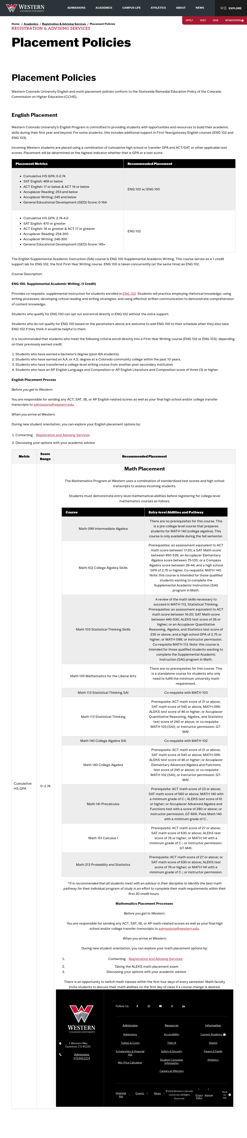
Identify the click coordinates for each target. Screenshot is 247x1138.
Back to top (224, 1102)
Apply (189, 20)
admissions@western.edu (54, 412)
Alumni (213, 1050)
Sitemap (209, 1103)
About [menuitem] (181, 7)
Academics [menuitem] (104, 7)
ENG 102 (129, 301)
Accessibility (171, 1042)
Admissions (82, 1064)
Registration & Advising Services (64, 24)
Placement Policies (102, 24)
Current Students (213, 1042)
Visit (203, 20)
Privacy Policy (199, 1104)
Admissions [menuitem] (76, 7)
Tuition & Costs (130, 1050)
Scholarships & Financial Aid (130, 1060)
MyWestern (234, 20)
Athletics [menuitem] (158, 7)
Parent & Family (213, 1059)
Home (15, 24)
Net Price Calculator (130, 1070)
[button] (231, 8)
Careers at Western (172, 1078)
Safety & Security (171, 1059)
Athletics (213, 1067)
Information (213, 1033)
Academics (31, 24)
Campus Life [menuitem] (131, 7)
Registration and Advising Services (63, 443)
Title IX (171, 1050)
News (157, 1101)
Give (215, 20)
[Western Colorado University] (81, 1039)
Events (140, 1101)
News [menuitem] (200, 7)
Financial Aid (121, 1102)
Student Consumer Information (171, 1069)
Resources (171, 1033)
